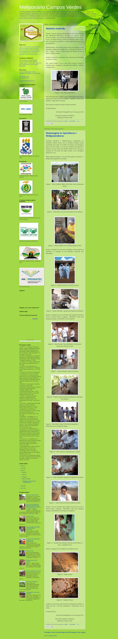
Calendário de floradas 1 (32, 581)
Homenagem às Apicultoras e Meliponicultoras (61, 134)
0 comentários (72, 121)
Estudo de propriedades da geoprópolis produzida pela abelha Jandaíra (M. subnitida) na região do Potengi (33, 506)
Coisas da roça (29, 550)
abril (23, 474)
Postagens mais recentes (52, 632)
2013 (22, 470)
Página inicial (65, 632)
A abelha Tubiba (30, 516)
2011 (22, 488)
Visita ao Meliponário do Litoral (33, 571)
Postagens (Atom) (52, 635)
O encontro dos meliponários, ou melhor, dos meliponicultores (33, 540)
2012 (22, 485)
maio (23, 472)
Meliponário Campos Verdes (50, 7)
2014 (22, 468)
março (23, 476)
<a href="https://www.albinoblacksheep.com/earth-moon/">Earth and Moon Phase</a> (30, 329)
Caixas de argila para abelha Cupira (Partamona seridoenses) (33, 528)
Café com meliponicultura (32, 495)
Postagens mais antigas (77, 632)
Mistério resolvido (55, 28)
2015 (22, 465)
